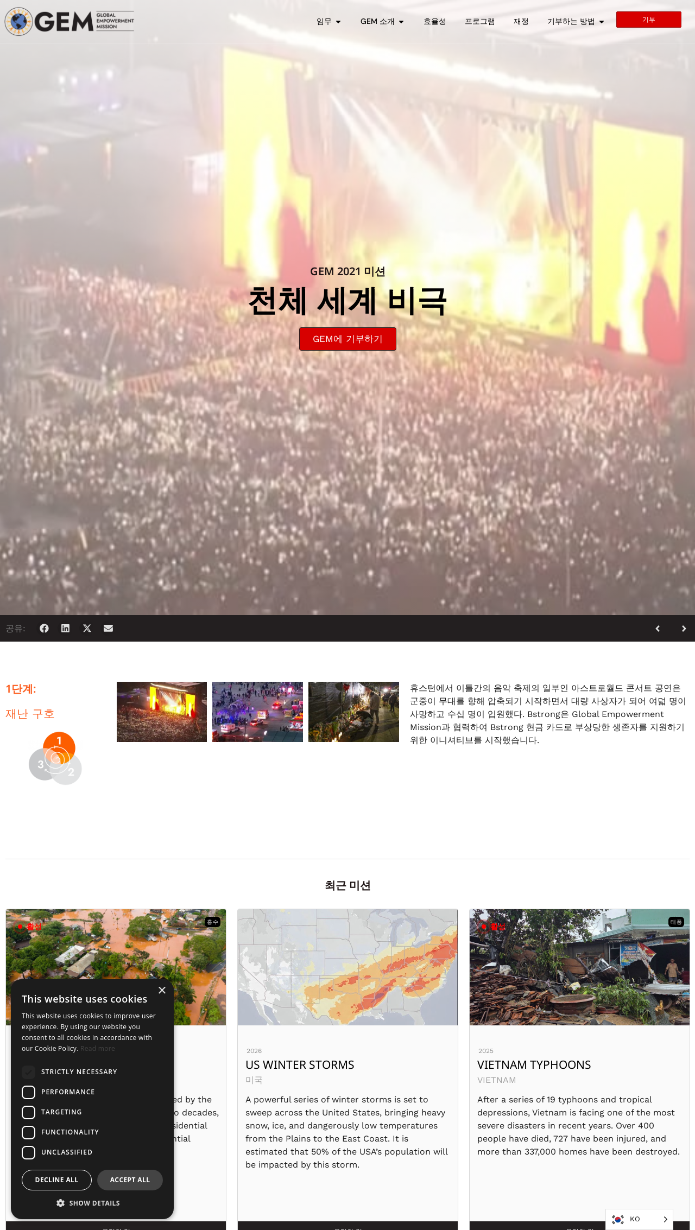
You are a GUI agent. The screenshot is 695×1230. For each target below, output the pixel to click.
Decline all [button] (57, 1179)
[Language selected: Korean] (639, 1219)
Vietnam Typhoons (534, 1064)
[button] (44, 628)
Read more (97, 1048)
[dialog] (92, 1099)
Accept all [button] (130, 1179)
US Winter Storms (300, 1064)
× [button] (161, 991)
